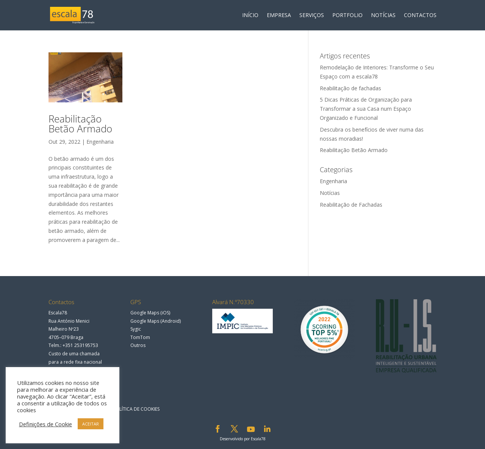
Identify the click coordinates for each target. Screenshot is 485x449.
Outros (138, 345)
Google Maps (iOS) (150, 312)
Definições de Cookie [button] (45, 424)
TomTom (140, 337)
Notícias (330, 192)
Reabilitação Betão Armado (80, 123)
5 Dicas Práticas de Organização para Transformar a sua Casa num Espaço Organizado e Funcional (366, 108)
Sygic (135, 329)
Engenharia (100, 141)
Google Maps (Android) (155, 321)
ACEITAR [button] (90, 424)
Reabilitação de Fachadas (351, 204)
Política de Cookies (136, 409)
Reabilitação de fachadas (350, 88)
